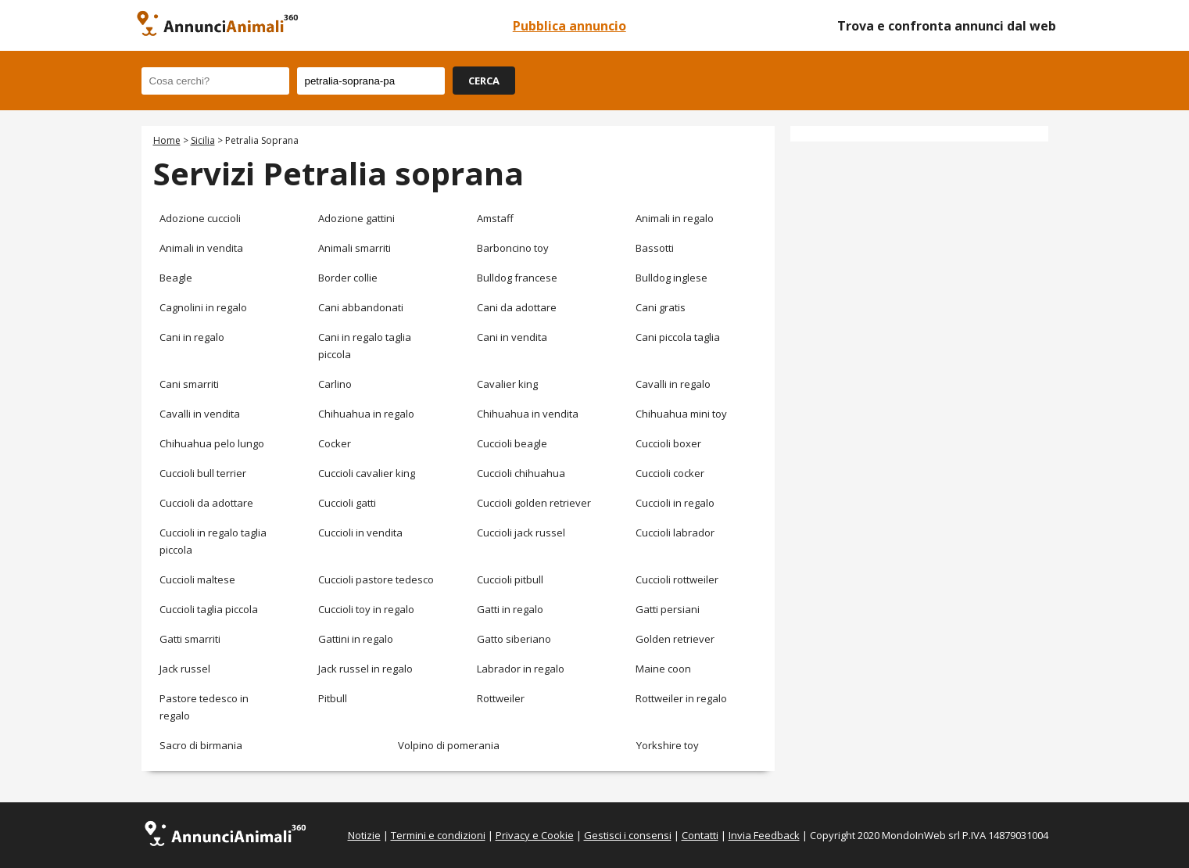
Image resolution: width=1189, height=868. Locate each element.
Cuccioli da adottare (206, 503)
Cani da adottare (517, 307)
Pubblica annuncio (569, 25)
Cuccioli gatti (347, 503)
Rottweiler (501, 698)
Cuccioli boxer (668, 443)
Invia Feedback (764, 835)
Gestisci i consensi (627, 835)
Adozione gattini (356, 218)
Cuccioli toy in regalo (366, 609)
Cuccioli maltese (197, 579)
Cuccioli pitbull (510, 579)
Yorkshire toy (667, 745)
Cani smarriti (189, 384)
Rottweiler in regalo (681, 698)
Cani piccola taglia (678, 337)
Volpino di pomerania (449, 745)
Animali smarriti (354, 248)
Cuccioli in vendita (360, 532)
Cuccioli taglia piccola (208, 609)
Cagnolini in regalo (203, 307)
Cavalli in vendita (199, 414)
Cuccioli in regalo (675, 503)
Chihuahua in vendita (527, 414)
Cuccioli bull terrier (202, 473)
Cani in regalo (191, 337)
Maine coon (663, 669)
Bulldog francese (517, 278)
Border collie (348, 278)
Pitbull (332, 698)
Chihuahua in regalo (366, 414)
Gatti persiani (668, 609)
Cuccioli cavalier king (366, 473)
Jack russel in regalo (365, 669)
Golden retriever (675, 639)
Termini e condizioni (438, 835)
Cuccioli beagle (512, 443)
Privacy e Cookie (535, 835)
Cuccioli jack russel (521, 532)
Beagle (175, 278)
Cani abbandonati (360, 307)
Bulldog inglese (671, 278)
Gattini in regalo (355, 639)
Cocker (334, 443)
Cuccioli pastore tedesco (376, 579)
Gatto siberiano (514, 639)
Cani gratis (661, 307)
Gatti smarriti (189, 639)
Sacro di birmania (200, 745)
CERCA (484, 81)
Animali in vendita (201, 248)
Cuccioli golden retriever (534, 503)
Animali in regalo (675, 218)
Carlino (335, 384)
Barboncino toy (513, 248)
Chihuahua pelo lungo (211, 443)
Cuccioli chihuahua (521, 473)
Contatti (700, 835)
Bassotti (655, 248)
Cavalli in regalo (673, 384)
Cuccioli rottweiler (677, 579)
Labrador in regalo (520, 669)
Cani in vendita (512, 337)
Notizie (364, 835)
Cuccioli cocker (670, 473)
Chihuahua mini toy (681, 414)
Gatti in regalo (510, 609)
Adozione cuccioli (200, 218)
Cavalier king (507, 384)
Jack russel (184, 669)
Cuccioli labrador (675, 532)
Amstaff (495, 218)
